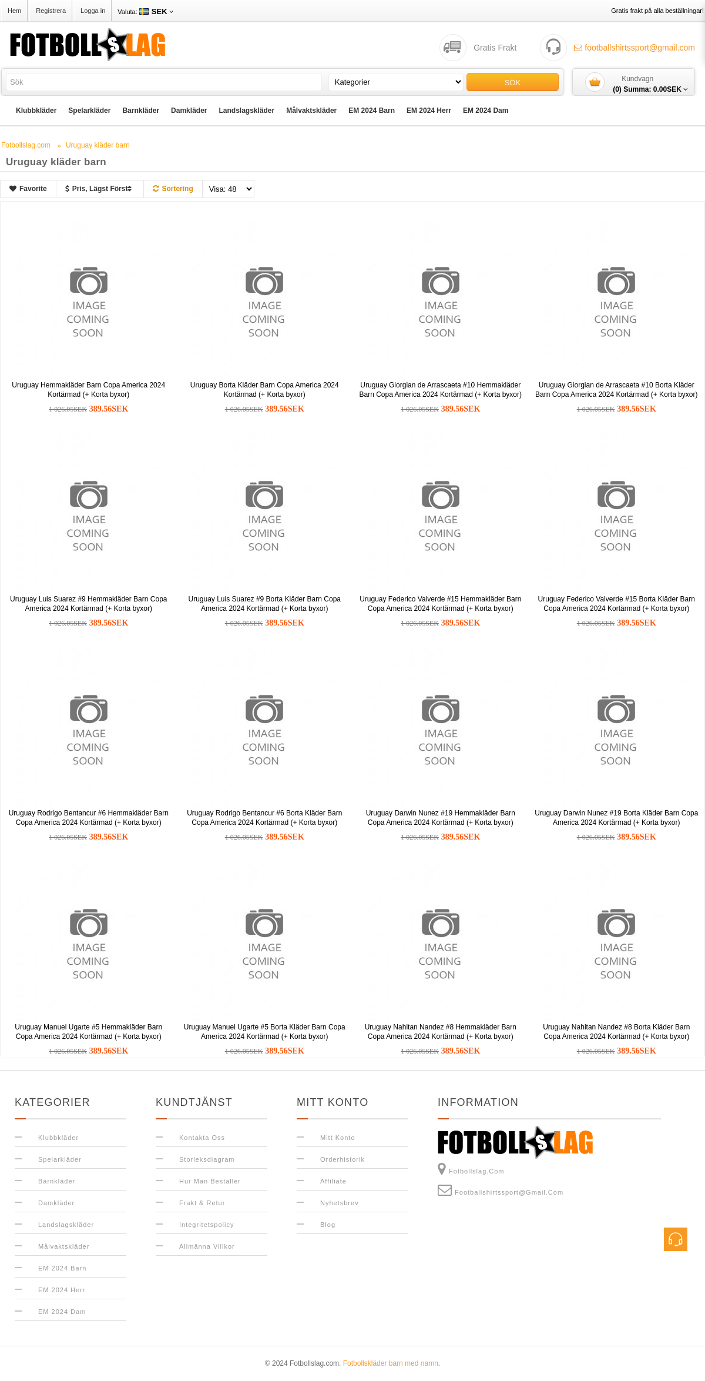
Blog (327, 1224)
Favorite (28, 189)
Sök (513, 82)
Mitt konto (337, 1137)
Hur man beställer (210, 1181)
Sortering (173, 189)
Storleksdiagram (206, 1159)
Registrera (51, 10)
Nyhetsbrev (339, 1202)
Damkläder (189, 110)
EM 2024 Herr (429, 110)
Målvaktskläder (311, 110)
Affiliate (333, 1181)
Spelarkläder (89, 110)
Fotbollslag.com (471, 1169)
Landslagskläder (246, 110)
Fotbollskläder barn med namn (390, 1363)
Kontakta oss (202, 1137)
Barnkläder (140, 110)
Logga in (92, 10)
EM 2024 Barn (371, 110)
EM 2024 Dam (485, 110)
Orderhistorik (342, 1159)
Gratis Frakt (495, 47)
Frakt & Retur (202, 1202)
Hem (14, 10)
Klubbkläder (36, 110)
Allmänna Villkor (207, 1246)
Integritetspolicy (206, 1224)
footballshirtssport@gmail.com (634, 47)
